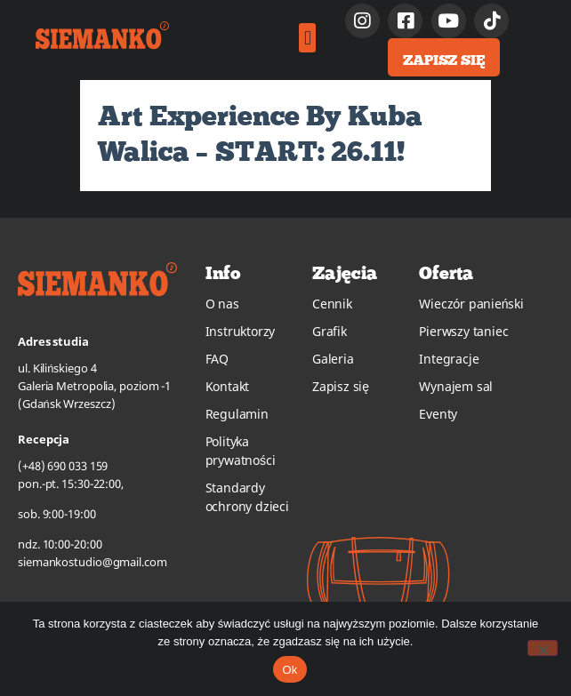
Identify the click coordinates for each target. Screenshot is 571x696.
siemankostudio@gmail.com (92, 562)
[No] (542, 648)
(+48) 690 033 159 (63, 466)
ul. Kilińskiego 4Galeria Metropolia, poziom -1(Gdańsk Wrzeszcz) (94, 386)
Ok (289, 669)
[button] (307, 37)
